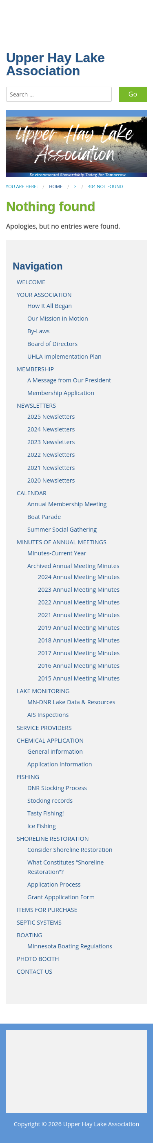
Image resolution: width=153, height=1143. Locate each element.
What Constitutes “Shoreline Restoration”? (65, 867)
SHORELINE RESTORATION (53, 838)
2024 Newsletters (51, 429)
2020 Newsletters (51, 480)
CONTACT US (34, 971)
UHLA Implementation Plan (64, 356)
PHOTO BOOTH (38, 959)
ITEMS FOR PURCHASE (47, 910)
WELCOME (31, 282)
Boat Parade (44, 517)
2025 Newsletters (51, 416)
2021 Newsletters (51, 468)
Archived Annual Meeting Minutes (73, 566)
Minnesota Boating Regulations (69, 946)
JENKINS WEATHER (76, 1067)
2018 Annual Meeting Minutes (79, 640)
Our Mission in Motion (57, 318)
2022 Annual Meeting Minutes (79, 602)
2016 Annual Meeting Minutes (79, 665)
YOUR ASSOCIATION (44, 295)
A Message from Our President (69, 380)
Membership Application (60, 393)
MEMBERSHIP (35, 369)
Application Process (54, 884)
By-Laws (38, 331)
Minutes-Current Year (56, 553)
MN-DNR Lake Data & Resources (71, 702)
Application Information (59, 764)
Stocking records (50, 800)
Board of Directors (52, 344)
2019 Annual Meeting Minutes (79, 627)
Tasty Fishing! (45, 813)
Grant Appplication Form (61, 897)
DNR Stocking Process (57, 788)
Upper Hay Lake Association (55, 64)
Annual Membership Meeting (66, 504)
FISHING (28, 777)
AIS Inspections (48, 715)
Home (55, 186)
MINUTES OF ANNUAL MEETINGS (61, 542)
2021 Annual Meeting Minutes (79, 615)
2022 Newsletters (51, 454)
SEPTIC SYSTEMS (39, 922)
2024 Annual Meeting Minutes (79, 577)
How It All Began (49, 306)
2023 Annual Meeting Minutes (79, 589)
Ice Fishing (41, 826)
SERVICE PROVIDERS (44, 728)
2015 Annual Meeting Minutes (79, 678)
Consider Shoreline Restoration (70, 849)
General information (55, 751)
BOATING (29, 935)
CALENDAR (32, 493)
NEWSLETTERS (36, 405)
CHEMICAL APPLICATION (50, 740)
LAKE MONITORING (43, 691)
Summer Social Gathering (62, 529)
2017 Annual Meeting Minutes (79, 653)
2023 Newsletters (51, 442)
